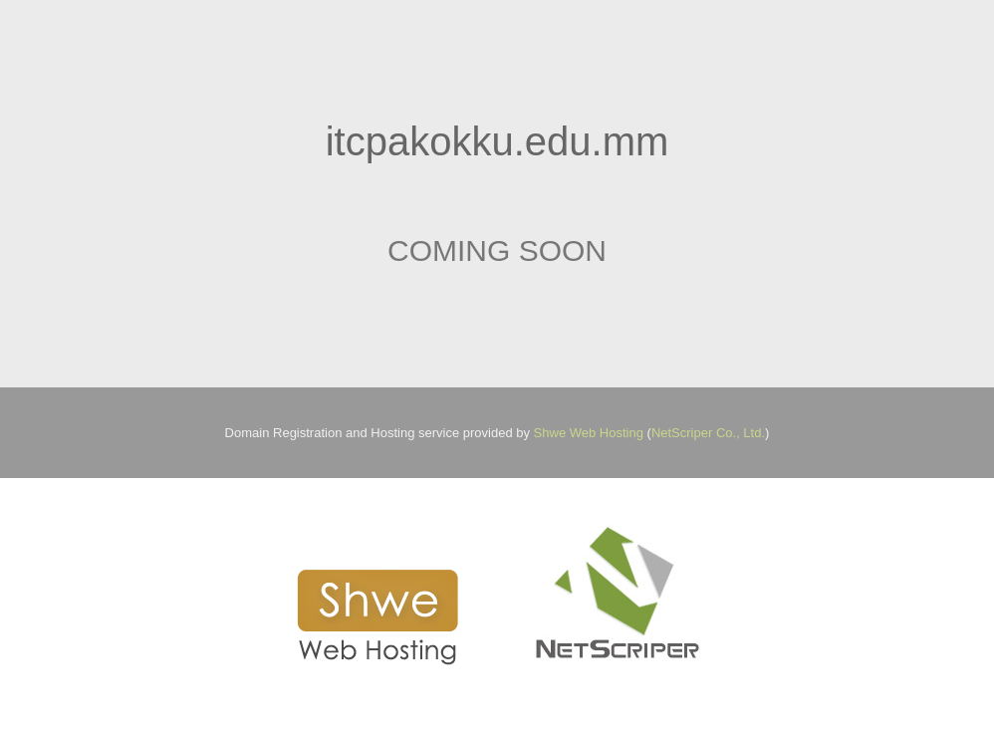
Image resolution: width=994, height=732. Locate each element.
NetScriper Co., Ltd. (708, 432)
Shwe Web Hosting (588, 432)
